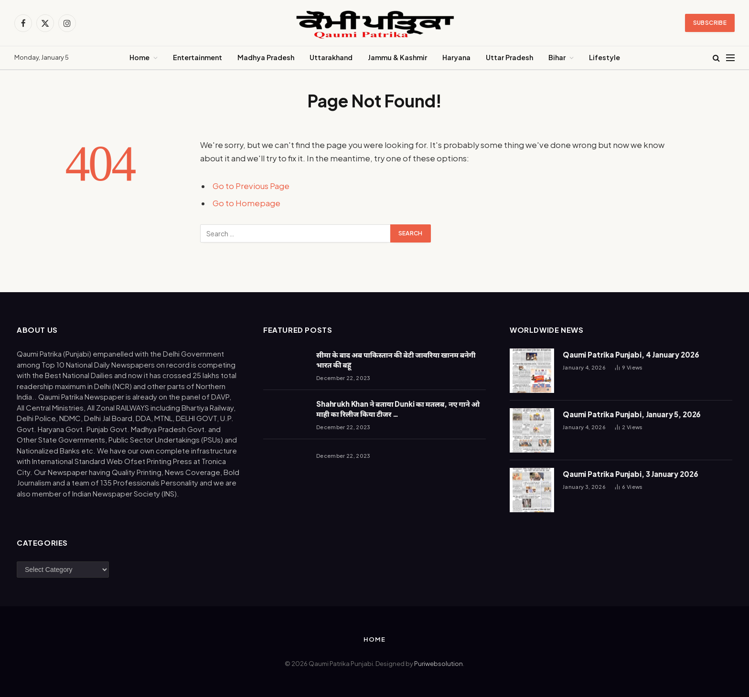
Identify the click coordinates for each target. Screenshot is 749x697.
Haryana (456, 57)
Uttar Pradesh (509, 57)
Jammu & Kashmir (397, 57)
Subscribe (710, 22)
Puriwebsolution (438, 663)
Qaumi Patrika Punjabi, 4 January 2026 (631, 354)
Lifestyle (604, 57)
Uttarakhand (331, 57)
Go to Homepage (246, 203)
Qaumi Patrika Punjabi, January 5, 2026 (632, 414)
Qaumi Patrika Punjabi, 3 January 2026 (630, 473)
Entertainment (197, 57)
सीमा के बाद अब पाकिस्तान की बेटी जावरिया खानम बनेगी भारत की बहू (395, 359)
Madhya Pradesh (265, 57)
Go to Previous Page (251, 186)
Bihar (557, 57)
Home (139, 57)
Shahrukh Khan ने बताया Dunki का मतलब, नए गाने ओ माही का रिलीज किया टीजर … (398, 408)
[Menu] (730, 58)
